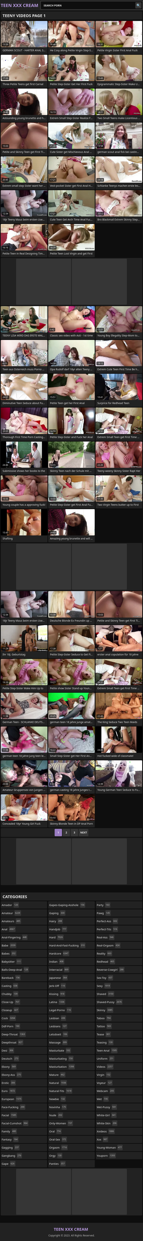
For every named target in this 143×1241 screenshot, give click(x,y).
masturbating (61, 1058)
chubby (10, 994)
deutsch (10, 1058)
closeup (10, 1010)
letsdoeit (58, 1034)
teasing (105, 1042)
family (9, 1131)
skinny (105, 1010)
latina (57, 1002)
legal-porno (60, 1010)
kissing (57, 994)
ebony (9, 1066)
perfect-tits (107, 929)
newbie (57, 1099)
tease (104, 1034)
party (103, 905)
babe (9, 945)
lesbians (58, 1026)
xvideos (106, 1131)
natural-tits (60, 1091)
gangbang (12, 1155)
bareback (11, 977)
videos (105, 1066)
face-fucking (13, 1107)
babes (9, 953)
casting (10, 986)
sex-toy (105, 977)
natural (58, 1083)
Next (83, 832)
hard (56, 937)
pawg (104, 913)
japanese (58, 977)
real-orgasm (108, 945)
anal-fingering (14, 937)
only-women (61, 1123)
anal (9, 929)
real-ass (105, 937)
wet (103, 1099)
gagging (11, 1147)
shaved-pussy (110, 1002)
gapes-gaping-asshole (67, 905)
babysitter (12, 961)
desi (8, 1050)
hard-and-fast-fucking (67, 945)
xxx (102, 1139)
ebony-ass (12, 1074)
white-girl (107, 1115)
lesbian (57, 1018)
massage (58, 1042)
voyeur (105, 1083)
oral (55, 1131)
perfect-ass (107, 921)
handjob (58, 929)
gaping (57, 913)
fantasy (10, 1139)
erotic (9, 1083)
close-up (11, 1002)
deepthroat (12, 1042)
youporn (106, 1155)
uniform (105, 1058)
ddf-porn (11, 1026)
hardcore (59, 953)
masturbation (62, 1066)
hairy (56, 921)
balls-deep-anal (15, 969)
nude (56, 1115)
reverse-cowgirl (110, 969)
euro (9, 1091)
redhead (106, 961)
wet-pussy (107, 1107)
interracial (59, 969)
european (12, 1099)
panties (57, 1163)
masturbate (60, 1050)
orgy (55, 1155)
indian (56, 961)
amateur (11, 913)
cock (9, 1018)
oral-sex (58, 1139)
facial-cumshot (15, 1123)
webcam (106, 1091)
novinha (58, 1107)
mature (57, 1074)
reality (104, 953)
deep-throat (14, 1034)
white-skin (107, 1123)
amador (10, 905)
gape (8, 1163)
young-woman (110, 1147)
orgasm (58, 1147)
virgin (104, 1074)
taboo (104, 1018)
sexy (104, 986)
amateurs (11, 921)
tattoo (104, 1026)
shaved (105, 994)
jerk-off (57, 986)
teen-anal (107, 1050)
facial (9, 1115)
